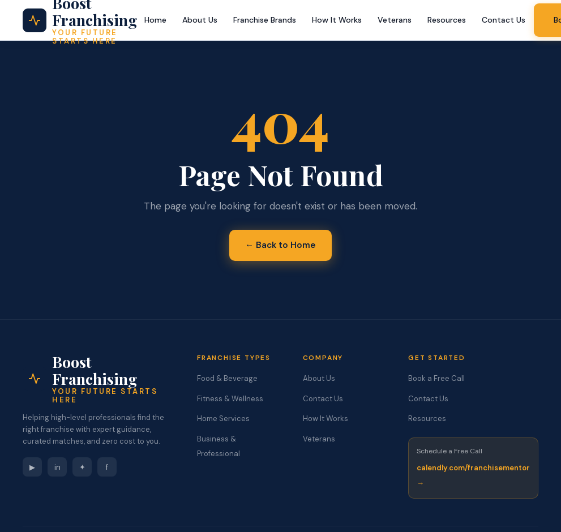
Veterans (395, 20)
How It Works (337, 20)
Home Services (223, 418)
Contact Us (503, 20)
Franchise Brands (264, 20)
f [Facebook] (107, 467)
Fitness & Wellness (230, 399)
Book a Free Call (436, 378)
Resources (446, 20)
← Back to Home (280, 245)
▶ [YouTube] (32, 467)
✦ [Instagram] (82, 467)
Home (155, 20)
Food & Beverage (227, 378)
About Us (199, 20)
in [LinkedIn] (57, 467)
